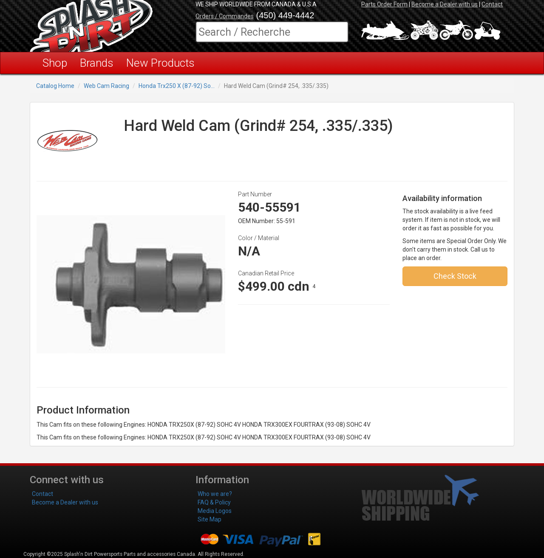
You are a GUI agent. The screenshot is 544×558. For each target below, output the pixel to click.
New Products (160, 63)
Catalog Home (55, 85)
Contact (492, 4)
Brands (96, 63)
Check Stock (455, 276)
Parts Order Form (384, 4)
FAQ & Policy (214, 502)
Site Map (209, 519)
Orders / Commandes (225, 16)
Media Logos (215, 510)
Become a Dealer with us (444, 4)
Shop (54, 63)
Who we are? (215, 493)
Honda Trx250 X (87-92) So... (177, 85)
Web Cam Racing (106, 85)
